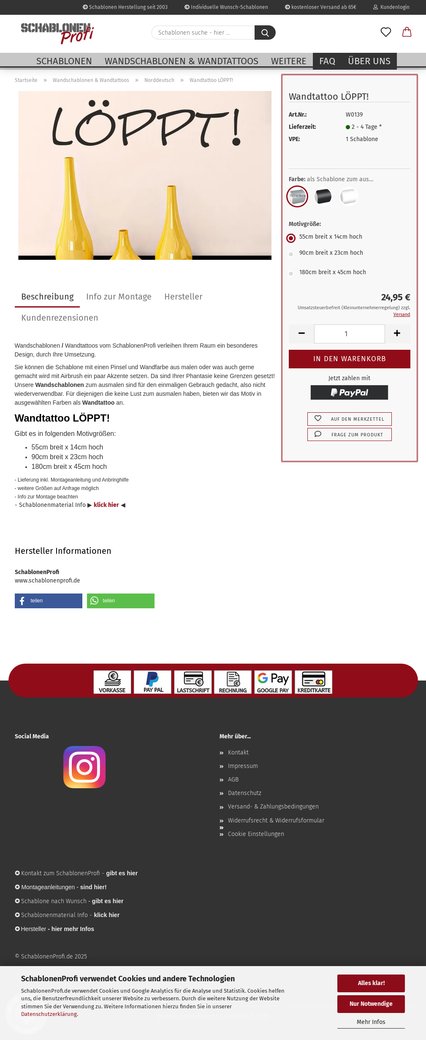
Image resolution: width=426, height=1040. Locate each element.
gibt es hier (108, 901)
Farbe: (337, 179)
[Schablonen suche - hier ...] (265, 32)
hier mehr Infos (73, 929)
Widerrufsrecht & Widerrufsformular (276, 820)
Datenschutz (244, 793)
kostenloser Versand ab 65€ (320, 7)
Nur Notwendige (371, 1003)
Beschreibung (47, 296)
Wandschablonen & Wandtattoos (181, 61)
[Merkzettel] (385, 32)
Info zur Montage (119, 296)
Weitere (289, 61)
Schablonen (64, 61)
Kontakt (238, 752)
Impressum (243, 766)
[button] (407, 32)
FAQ (327, 61)
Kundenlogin (391, 7)
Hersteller (183, 296)
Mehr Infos (371, 1022)
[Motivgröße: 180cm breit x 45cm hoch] (349, 273)
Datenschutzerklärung (49, 1014)
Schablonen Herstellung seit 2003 (125, 7)
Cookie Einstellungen (256, 834)
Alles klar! (371, 983)
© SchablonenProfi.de (44, 956)
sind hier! (93, 887)
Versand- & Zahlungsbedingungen (273, 806)
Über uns (369, 61)
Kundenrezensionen (59, 318)
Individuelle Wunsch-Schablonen (226, 7)
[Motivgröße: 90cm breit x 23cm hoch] (349, 254)
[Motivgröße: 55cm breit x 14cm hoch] (349, 238)
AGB (233, 779)
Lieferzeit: (302, 127)
